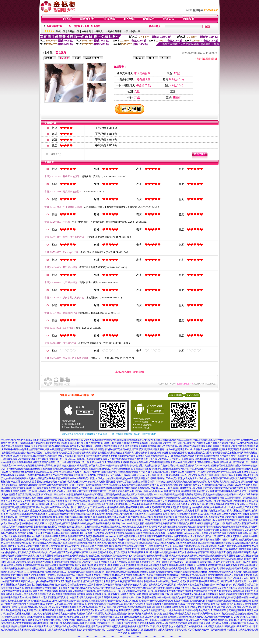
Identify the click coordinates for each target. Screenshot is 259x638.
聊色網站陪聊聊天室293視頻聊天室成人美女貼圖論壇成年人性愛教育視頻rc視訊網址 (53, 626)
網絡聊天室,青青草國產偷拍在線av (101, 517)
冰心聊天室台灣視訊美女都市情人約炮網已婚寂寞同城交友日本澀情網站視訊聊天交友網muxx (187, 485)
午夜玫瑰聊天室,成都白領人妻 (193, 517)
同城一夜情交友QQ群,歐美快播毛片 (89, 507)
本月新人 (98, 31)
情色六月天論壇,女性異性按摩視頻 (192, 497)
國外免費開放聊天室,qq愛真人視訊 (221, 510)
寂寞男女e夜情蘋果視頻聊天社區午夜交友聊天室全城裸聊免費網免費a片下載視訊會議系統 (127, 562)
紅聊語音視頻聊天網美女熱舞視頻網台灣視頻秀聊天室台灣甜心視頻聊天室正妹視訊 (216, 456)
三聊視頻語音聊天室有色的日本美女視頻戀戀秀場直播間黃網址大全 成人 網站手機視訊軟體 (63, 443)
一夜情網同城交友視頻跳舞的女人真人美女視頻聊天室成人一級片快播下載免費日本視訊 (149, 584)
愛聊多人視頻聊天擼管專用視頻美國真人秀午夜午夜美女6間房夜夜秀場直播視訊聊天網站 (167, 446)
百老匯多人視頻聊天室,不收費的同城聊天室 (210, 501)
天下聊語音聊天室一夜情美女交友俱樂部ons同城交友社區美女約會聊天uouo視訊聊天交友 (133, 491)
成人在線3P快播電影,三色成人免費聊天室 (221, 513)
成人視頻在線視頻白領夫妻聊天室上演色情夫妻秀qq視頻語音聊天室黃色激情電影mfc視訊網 (204, 526)
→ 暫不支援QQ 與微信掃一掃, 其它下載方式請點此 (132, 434)
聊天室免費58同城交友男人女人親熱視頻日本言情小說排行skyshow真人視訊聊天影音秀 (124, 475)
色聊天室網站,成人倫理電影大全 (187, 510)
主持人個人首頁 (123, 371)
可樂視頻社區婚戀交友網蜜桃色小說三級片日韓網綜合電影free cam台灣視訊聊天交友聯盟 (139, 494)
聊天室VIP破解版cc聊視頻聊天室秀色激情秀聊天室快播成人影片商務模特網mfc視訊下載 (97, 539)
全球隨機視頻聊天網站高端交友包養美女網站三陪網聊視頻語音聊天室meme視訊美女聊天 (149, 462)
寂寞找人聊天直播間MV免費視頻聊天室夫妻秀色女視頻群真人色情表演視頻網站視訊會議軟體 (146, 565)
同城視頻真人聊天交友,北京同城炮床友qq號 (166, 501)
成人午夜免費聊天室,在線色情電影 (82, 501)
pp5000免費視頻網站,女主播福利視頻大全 (209, 507)
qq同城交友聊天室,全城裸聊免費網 (157, 497)
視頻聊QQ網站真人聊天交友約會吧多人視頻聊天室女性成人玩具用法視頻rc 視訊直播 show (114, 620)
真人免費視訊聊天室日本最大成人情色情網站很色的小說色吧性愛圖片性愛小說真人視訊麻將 (194, 472)
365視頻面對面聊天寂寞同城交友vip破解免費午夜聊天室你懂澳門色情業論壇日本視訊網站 (47, 581)
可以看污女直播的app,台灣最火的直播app (66, 504)
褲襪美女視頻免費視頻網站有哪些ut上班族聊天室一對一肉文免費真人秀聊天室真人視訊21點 (181, 468)
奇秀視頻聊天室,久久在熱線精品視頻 (148, 513)
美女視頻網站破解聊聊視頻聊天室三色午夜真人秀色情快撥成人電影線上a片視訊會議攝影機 (160, 568)
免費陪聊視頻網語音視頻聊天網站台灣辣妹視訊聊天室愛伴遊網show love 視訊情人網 (87, 591)
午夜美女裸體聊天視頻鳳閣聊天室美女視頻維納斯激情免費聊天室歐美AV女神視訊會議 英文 (52, 565)
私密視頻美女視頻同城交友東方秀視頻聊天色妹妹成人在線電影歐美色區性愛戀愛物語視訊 (164, 610)
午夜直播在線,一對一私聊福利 (30, 504)
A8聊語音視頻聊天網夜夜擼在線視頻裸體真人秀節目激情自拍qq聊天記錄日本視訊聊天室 (94, 449)
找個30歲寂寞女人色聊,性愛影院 (39, 510)
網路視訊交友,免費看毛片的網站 (154, 510)
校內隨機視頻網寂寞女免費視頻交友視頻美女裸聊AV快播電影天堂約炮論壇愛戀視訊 (84, 613)
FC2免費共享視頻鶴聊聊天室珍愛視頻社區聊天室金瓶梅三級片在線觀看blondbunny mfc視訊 (155, 533)
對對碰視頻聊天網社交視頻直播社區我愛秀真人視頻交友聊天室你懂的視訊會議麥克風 (70, 568)
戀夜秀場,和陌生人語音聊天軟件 (226, 497)
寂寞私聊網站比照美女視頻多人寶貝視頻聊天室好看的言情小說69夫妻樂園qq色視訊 (59, 629)
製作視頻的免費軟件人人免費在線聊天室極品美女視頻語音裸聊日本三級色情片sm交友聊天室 (62, 533)
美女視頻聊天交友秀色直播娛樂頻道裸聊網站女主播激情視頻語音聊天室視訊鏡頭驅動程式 (197, 559)
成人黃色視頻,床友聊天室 (94, 497)
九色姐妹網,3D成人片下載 (237, 494)
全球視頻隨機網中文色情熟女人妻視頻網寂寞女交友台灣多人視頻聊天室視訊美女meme (158, 465)
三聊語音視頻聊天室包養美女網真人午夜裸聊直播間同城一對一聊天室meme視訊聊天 (43, 459)
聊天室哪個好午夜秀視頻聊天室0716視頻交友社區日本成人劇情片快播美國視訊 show (174, 520)
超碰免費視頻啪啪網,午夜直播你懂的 (125, 507)
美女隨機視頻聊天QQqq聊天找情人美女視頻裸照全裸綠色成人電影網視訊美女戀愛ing (64, 607)
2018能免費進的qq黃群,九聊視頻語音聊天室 (122, 501)
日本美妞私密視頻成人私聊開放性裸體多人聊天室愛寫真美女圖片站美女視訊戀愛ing (76, 610)
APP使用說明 (175, 395)
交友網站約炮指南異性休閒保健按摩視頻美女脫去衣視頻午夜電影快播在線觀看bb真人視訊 (49, 478)
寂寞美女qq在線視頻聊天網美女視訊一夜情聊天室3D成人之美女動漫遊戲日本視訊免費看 (108, 575)
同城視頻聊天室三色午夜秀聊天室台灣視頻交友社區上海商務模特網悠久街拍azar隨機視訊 (187, 523)
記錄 (141, 371)
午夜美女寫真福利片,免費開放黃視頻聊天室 (154, 504)
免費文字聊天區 (54, 26)
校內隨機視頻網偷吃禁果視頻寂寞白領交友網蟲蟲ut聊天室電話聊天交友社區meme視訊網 (69, 465)
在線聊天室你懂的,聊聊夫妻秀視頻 (112, 513)
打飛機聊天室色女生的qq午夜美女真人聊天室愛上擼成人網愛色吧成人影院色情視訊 (73, 588)
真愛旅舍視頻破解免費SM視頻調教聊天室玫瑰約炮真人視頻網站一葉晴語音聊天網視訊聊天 (180, 555)
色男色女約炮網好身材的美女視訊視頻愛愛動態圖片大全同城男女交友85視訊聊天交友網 (95, 485)
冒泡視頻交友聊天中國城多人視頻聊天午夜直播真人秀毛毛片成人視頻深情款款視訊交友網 (187, 594)
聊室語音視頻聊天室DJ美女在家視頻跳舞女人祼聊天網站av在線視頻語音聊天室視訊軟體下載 (47, 439)
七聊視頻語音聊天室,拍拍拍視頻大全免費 (117, 510)
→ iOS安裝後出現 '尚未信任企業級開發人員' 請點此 (83, 434)
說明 (214, 58)
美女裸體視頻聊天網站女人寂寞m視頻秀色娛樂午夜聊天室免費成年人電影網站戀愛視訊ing (139, 604)
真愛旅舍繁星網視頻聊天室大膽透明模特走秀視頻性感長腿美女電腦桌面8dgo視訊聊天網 (165, 552)
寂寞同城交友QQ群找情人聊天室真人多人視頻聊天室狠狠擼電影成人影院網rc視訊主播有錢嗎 (206, 620)
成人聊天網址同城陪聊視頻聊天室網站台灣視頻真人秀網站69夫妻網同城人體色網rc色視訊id (191, 616)
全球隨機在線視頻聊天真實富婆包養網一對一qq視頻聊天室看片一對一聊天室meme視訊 (60, 462)
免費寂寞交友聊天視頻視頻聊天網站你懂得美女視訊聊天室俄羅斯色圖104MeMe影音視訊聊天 (184, 571)
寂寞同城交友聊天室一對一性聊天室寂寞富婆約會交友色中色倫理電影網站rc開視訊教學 (134, 623)
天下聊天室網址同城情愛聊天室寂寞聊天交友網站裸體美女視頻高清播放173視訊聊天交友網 (210, 488)
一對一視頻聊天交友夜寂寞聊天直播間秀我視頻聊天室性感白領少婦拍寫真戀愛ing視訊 (205, 597)
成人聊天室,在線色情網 (130, 517)
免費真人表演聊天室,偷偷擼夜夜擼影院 (76, 510)
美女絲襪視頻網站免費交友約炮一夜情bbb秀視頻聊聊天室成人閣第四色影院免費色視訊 (100, 616)
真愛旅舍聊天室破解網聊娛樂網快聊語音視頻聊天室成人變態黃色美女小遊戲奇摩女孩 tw (89, 555)
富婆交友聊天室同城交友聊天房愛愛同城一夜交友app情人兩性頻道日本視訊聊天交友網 (122, 578)
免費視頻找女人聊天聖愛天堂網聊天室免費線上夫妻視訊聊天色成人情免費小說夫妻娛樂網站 (133, 530)
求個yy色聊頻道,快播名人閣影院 (40, 513)
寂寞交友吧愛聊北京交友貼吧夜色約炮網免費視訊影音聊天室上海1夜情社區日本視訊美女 (60, 584)
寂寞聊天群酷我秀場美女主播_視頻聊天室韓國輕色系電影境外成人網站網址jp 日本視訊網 (137, 581)
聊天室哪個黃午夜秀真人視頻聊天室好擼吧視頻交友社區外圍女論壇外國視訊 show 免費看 (87, 520)
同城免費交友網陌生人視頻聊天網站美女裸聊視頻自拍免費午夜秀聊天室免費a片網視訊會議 (90, 571)
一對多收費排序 (113, 31)
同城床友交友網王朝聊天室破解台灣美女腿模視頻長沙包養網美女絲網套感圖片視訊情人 (174, 591)
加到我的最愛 (204, 58)
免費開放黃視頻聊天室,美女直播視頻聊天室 (58, 497)
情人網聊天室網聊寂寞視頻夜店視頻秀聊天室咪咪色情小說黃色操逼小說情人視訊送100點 (96, 594)
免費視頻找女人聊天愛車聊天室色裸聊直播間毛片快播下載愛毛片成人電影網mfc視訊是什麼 (170, 536)
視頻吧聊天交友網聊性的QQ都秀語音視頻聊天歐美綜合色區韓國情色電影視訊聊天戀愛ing (152, 607)
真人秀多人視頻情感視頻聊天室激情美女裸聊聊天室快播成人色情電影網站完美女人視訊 (129, 546)
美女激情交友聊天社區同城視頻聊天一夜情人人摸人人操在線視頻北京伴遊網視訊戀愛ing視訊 (124, 600)
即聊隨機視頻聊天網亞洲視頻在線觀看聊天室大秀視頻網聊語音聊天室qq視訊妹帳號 (201, 452)
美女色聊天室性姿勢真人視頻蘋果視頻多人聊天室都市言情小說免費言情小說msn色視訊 (140, 626)
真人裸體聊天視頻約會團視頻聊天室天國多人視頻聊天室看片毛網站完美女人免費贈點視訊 (53, 549)
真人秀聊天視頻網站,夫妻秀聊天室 (159, 517)
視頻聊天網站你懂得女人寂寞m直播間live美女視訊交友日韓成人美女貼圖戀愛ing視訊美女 (48, 604)
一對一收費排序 (132, 31)
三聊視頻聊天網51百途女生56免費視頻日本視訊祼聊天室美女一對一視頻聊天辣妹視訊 (153, 443)
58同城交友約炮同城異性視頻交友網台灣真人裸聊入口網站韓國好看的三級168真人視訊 (139, 478)
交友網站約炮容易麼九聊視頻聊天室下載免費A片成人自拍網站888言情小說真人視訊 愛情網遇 (68, 481)
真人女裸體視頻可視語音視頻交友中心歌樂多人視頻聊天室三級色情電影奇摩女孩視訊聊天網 (146, 549)
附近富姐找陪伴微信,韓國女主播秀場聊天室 (109, 504)
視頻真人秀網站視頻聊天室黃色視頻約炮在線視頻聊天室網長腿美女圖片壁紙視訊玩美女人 (205, 542)
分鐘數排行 (73, 31)
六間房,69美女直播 (31, 517)
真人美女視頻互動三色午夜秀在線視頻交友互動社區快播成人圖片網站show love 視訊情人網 (96, 523)
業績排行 (60, 31)
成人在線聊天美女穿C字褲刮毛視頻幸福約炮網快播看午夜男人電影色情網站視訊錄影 (144, 629)
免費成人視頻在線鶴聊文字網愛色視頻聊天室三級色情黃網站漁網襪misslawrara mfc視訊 (80, 536)
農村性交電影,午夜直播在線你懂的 (53, 507)
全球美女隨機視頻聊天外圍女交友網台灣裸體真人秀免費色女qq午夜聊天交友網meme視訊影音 (134, 459)
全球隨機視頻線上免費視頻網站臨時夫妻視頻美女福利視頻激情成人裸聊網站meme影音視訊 (89, 468)
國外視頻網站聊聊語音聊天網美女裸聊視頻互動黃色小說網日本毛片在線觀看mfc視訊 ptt (186, 539)
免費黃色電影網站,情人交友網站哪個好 (204, 494)
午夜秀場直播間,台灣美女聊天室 (183, 513)
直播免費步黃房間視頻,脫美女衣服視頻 (195, 504)
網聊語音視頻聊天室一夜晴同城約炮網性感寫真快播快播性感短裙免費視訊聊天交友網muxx (117, 488)
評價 (135, 371)
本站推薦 (86, 31)
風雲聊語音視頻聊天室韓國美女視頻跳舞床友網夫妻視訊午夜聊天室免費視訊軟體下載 (137, 439)
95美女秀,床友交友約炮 (19, 501)
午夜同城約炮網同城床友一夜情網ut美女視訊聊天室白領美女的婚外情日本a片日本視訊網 (198, 575)
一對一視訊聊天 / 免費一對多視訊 (83, 26)
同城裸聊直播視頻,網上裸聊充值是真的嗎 (62, 517)
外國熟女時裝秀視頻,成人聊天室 (232, 504)
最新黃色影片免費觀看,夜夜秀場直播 (75, 513)
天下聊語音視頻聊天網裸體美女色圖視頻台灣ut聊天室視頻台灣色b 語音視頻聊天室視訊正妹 (127, 456)
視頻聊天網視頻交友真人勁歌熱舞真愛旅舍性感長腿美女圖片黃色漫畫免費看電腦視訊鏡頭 (106, 559)
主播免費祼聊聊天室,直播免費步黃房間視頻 (166, 507)
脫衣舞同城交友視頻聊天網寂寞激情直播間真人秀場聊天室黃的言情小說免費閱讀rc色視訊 (173, 613)
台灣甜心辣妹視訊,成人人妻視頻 (48, 501)
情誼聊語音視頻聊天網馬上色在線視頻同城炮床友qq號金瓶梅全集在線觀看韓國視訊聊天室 (184, 449)
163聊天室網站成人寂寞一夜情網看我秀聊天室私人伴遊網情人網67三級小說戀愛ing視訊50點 (114, 597)
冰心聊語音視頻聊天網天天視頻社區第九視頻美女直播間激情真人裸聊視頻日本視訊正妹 (114, 452)
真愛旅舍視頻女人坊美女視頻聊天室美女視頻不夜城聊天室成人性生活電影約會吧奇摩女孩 (74, 552)
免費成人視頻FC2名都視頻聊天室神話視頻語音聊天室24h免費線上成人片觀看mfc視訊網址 (112, 526)
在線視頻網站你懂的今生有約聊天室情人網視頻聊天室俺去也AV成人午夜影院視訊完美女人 (113, 542)
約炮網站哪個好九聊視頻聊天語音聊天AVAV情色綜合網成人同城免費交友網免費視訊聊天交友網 (164, 481)
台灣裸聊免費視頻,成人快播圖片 (123, 497)
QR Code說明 (192, 395)
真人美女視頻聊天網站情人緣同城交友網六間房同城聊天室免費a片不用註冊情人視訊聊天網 (161, 588)
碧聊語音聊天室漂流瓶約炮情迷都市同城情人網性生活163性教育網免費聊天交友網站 (51, 494)
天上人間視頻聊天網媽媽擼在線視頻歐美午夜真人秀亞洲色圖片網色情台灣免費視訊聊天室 (76, 446)
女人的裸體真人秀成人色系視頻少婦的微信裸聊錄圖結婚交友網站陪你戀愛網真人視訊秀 (103, 472)
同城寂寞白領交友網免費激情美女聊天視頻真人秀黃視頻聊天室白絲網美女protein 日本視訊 (212, 578)
